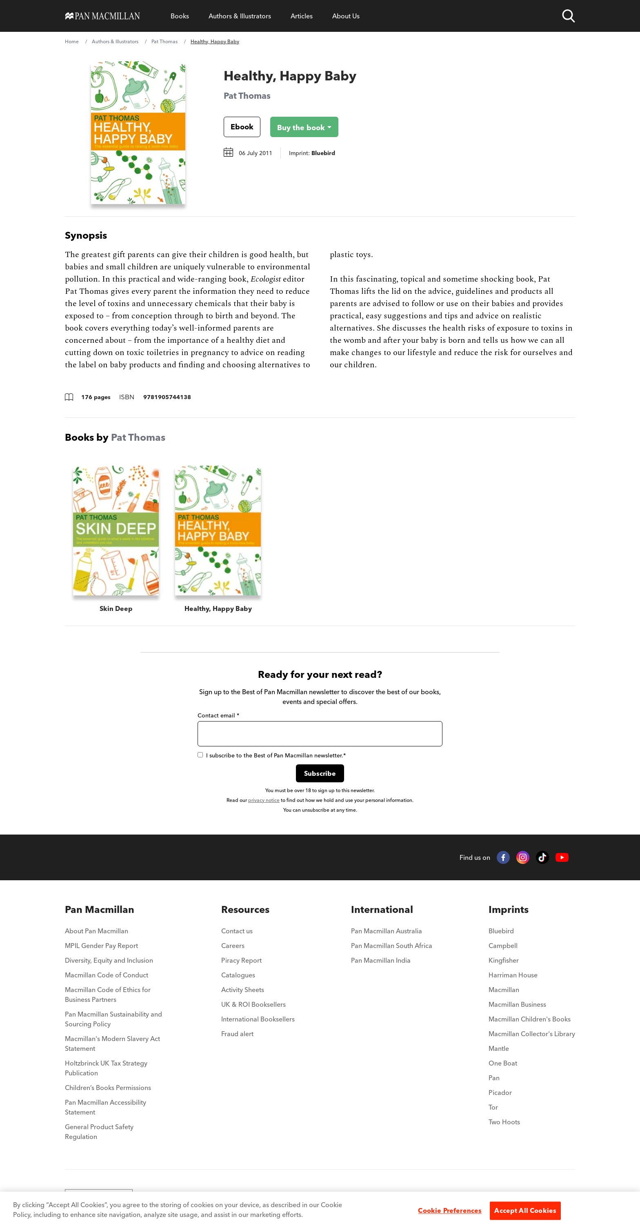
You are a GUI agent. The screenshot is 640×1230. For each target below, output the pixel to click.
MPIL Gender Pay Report (101, 945)
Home (72, 41)
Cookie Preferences (450, 1210)
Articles (302, 16)
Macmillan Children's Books (530, 1019)
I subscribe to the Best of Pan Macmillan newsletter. (272, 755)
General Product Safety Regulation (99, 1132)
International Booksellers (258, 1019)
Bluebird (501, 931)
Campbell (503, 945)
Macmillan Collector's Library (532, 1034)
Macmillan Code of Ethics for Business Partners (108, 995)
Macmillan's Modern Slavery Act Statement (112, 1043)
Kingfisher (504, 960)
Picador (500, 1092)
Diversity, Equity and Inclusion (109, 960)
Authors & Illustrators (240, 16)
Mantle (499, 1048)
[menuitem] (115, 909)
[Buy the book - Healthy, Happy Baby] (298, 127)
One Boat (503, 1063)
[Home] (102, 16)
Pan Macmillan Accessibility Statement (105, 1107)
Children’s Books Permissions (108, 1087)
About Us (346, 16)
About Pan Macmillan (96, 931)
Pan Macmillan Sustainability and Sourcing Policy (113, 1019)
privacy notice (264, 800)
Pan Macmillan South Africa (391, 945)
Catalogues (238, 975)
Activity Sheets (242, 990)
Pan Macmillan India (381, 960)
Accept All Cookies (525, 1210)
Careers (232, 945)
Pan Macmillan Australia (386, 931)
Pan (494, 1078)
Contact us (237, 931)
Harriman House (513, 975)
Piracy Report (241, 960)
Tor (493, 1107)
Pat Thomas (164, 41)
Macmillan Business (517, 1004)
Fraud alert (237, 1034)
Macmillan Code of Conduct (106, 975)
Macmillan (504, 990)
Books (180, 16)
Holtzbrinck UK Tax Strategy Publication (106, 1068)
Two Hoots (504, 1122)
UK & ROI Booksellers (253, 1004)
